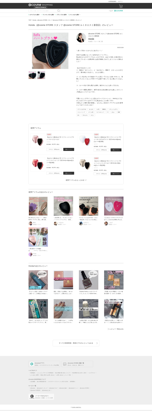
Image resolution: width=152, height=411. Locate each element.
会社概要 (32, 381)
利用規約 (32, 373)
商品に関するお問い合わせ (47, 375)
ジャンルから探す (74, 14)
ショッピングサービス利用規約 (45, 373)
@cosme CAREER (35, 390)
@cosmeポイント (73, 388)
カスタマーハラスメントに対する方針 (58, 381)
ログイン (120, 1)
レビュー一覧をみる (117, 329)
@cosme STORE (84, 388)
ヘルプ (111, 11)
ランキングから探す (48, 14)
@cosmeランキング (42, 388)
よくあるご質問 (34, 375)
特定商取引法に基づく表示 (79, 373)
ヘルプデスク (91, 373)
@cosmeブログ (53, 388)
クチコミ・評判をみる (54, 149)
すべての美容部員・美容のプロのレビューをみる (76, 343)
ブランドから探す (62, 14)
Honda (91, 39)
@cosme (32, 388)
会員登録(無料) (112, 1)
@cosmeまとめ (46, 390)
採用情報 (72, 381)
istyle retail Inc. (76, 407)
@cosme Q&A (63, 388)
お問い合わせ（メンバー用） (64, 375)
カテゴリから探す (34, 14)
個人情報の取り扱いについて (62, 373)
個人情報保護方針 (41, 381)
